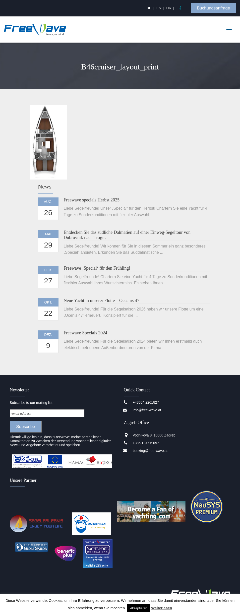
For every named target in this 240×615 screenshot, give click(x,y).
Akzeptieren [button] (138, 608)
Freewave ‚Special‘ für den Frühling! (96, 268)
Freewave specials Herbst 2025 (91, 199)
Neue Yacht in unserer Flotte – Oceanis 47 (101, 300)
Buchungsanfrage (213, 8)
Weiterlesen (161, 608)
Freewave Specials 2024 (85, 332)
